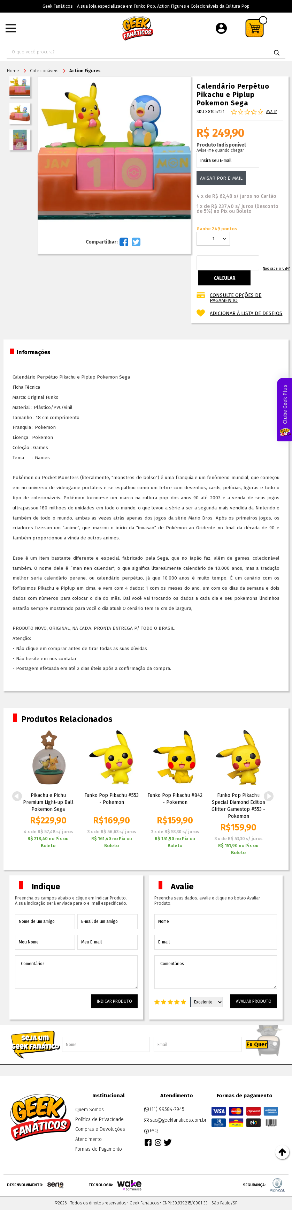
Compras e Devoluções (100, 1129)
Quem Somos (89, 1110)
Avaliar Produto (253, 1001)
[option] (48, 791)
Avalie (271, 112)
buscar (276, 52)
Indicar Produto (114, 1001)
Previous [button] (17, 796)
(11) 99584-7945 (163, 1109)
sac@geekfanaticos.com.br (175, 1120)
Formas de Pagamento (98, 1149)
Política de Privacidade (99, 1119)
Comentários (76, 972)
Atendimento (88, 1139)
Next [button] (269, 796)
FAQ (150, 1131)
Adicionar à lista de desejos (246, 313)
